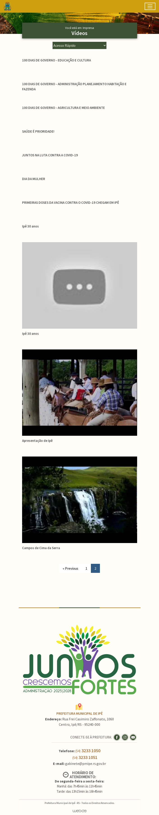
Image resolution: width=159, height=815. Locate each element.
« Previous (70, 568)
